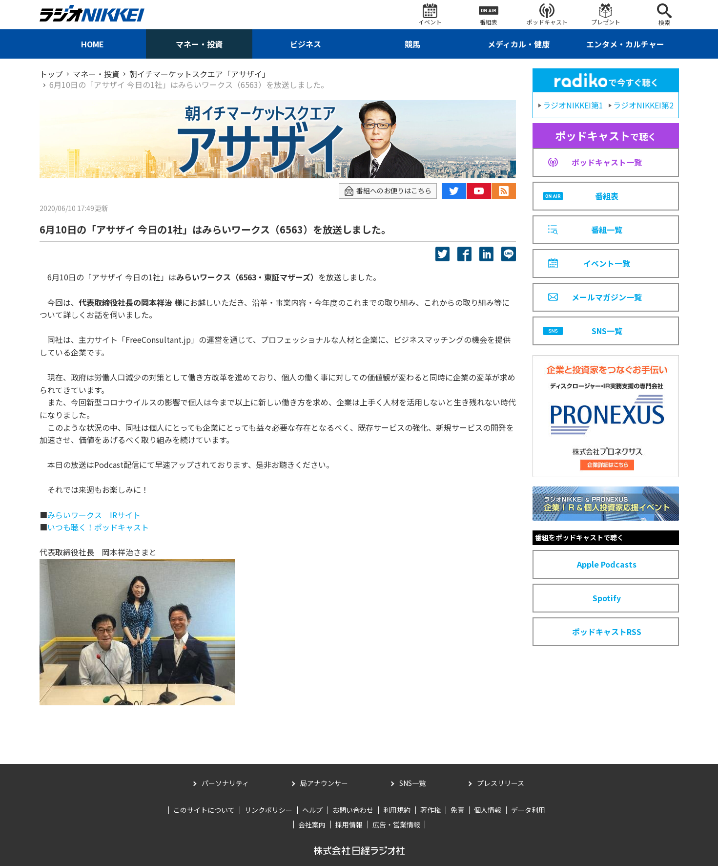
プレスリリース (500, 783)
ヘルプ (312, 810)
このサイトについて (204, 810)
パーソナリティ (225, 783)
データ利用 (528, 810)
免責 (457, 810)
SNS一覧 (412, 783)
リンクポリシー (268, 810)
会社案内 (312, 824)
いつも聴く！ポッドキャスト (98, 527)
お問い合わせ (352, 810)
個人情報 (487, 810)
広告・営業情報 (396, 824)
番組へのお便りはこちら (387, 191)
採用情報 (349, 824)
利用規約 (396, 810)
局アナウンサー (324, 783)
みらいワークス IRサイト (94, 515)
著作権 (430, 810)
